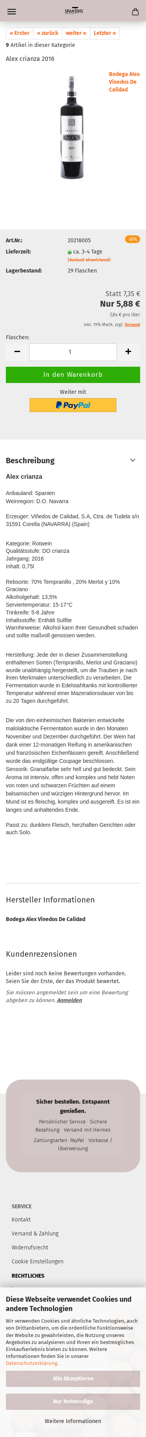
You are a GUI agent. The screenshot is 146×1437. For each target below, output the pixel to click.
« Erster (20, 33)
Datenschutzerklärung (31, 1363)
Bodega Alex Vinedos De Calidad (124, 82)
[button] (17, 352)
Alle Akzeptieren (73, 1378)
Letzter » (105, 33)
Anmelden (69, 1000)
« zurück (47, 33)
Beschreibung (30, 460)
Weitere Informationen (73, 1421)
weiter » (76, 33)
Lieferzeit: (18, 251)
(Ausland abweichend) (89, 259)
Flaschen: (17, 337)
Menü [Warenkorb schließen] (11, 11)
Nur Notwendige (73, 1401)
